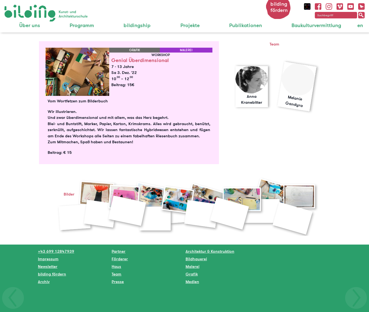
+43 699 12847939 (56, 251)
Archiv (44, 281)
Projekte (190, 25)
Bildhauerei (196, 258)
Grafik (192, 274)
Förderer (120, 258)
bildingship (137, 25)
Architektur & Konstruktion (210, 251)
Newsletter (47, 266)
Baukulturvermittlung (316, 25)
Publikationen (245, 25)
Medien (192, 281)
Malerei (192, 266)
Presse (118, 281)
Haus (116, 266)
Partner (118, 251)
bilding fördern (279, 7)
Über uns (29, 25)
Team (116, 274)
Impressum (48, 258)
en (360, 25)
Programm (82, 25)
